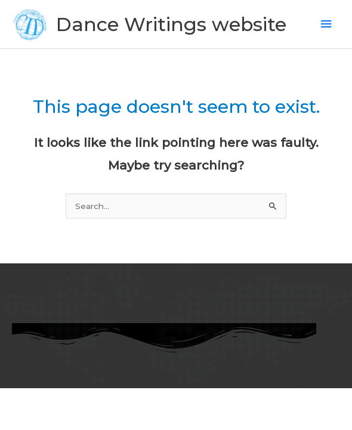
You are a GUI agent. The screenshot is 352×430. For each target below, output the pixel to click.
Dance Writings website (171, 24)
